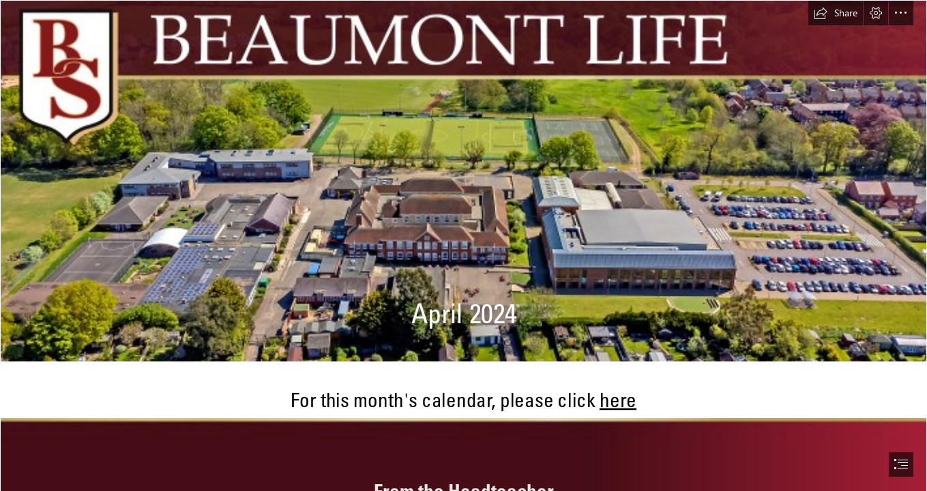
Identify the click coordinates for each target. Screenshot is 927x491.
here (618, 399)
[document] (463, 245)
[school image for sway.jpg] (463, 181)
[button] (835, 13)
